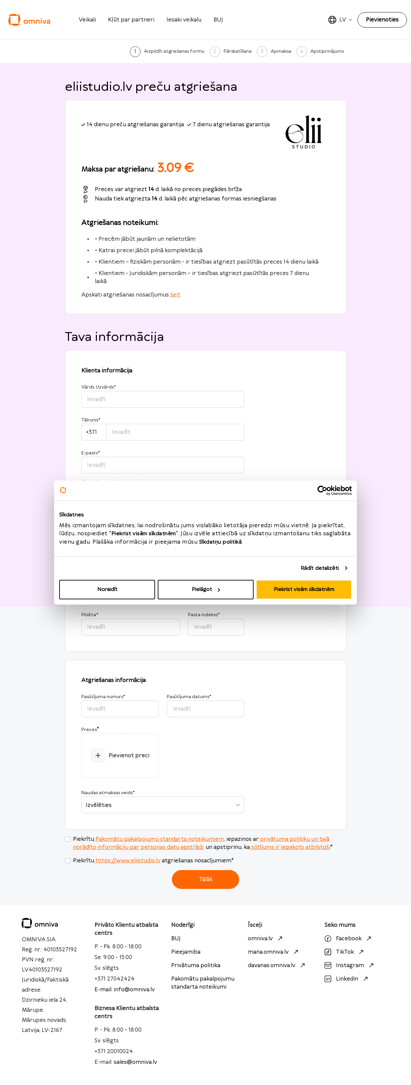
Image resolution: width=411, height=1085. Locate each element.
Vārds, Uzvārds (98, 387)
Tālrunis (90, 420)
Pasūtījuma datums (189, 697)
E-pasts (90, 453)
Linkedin (347, 979)
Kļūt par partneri (131, 20)
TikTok (345, 952)
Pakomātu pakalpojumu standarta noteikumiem (159, 839)
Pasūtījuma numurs (103, 697)
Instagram (350, 965)
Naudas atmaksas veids (108, 793)
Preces (89, 730)
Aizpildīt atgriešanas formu (174, 51)
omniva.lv (266, 939)
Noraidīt (107, 589)
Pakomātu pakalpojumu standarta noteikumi (202, 983)
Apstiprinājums (327, 51)
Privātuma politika (195, 965)
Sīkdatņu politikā (220, 542)
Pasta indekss (204, 615)
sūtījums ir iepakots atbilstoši (290, 847)
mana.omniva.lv (274, 952)
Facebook (349, 939)
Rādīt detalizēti (320, 568)
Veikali (87, 20)
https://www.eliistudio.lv (127, 860)
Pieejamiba (185, 952)
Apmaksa (281, 51)
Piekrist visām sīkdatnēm (304, 589)
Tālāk (206, 879)
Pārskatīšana (238, 51)
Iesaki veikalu (183, 20)
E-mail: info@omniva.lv (125, 989)
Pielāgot (206, 589)
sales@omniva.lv (135, 1062)
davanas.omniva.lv (277, 965)
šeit (175, 295)
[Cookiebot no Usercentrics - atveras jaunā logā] (322, 490)
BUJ (218, 20)
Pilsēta (89, 615)
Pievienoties (382, 20)
